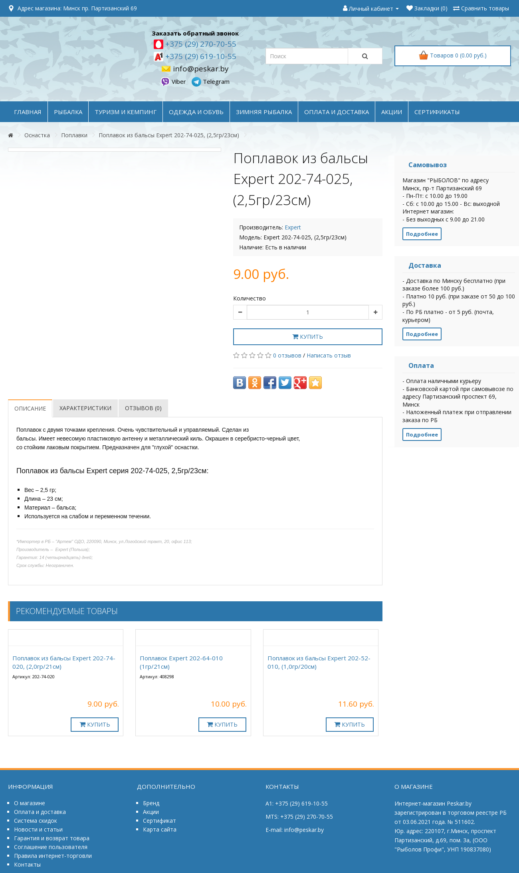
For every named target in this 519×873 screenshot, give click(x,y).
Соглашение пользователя (50, 847)
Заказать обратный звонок (195, 33)
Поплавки (74, 135)
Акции (151, 812)
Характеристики (85, 408)
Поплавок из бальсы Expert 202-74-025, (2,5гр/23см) (169, 135)
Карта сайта (159, 829)
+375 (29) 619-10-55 (199, 56)
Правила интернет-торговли (53, 855)
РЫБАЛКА (68, 112)
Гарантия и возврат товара (51, 838)
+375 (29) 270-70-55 (199, 44)
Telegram (211, 81)
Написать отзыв (329, 355)
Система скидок (35, 820)
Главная (28, 112)
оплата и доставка (336, 112)
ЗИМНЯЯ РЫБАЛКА (264, 112)
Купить (307, 336)
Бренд (151, 803)
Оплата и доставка (40, 812)
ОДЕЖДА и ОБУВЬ (196, 112)
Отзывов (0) (143, 408)
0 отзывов (287, 355)
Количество (249, 298)
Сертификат (159, 820)
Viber (174, 81)
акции (391, 112)
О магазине (29, 803)
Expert (293, 227)
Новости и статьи (38, 829)
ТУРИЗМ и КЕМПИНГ (125, 112)
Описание (30, 408)
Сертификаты (437, 112)
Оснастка (37, 135)
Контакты (27, 864)
